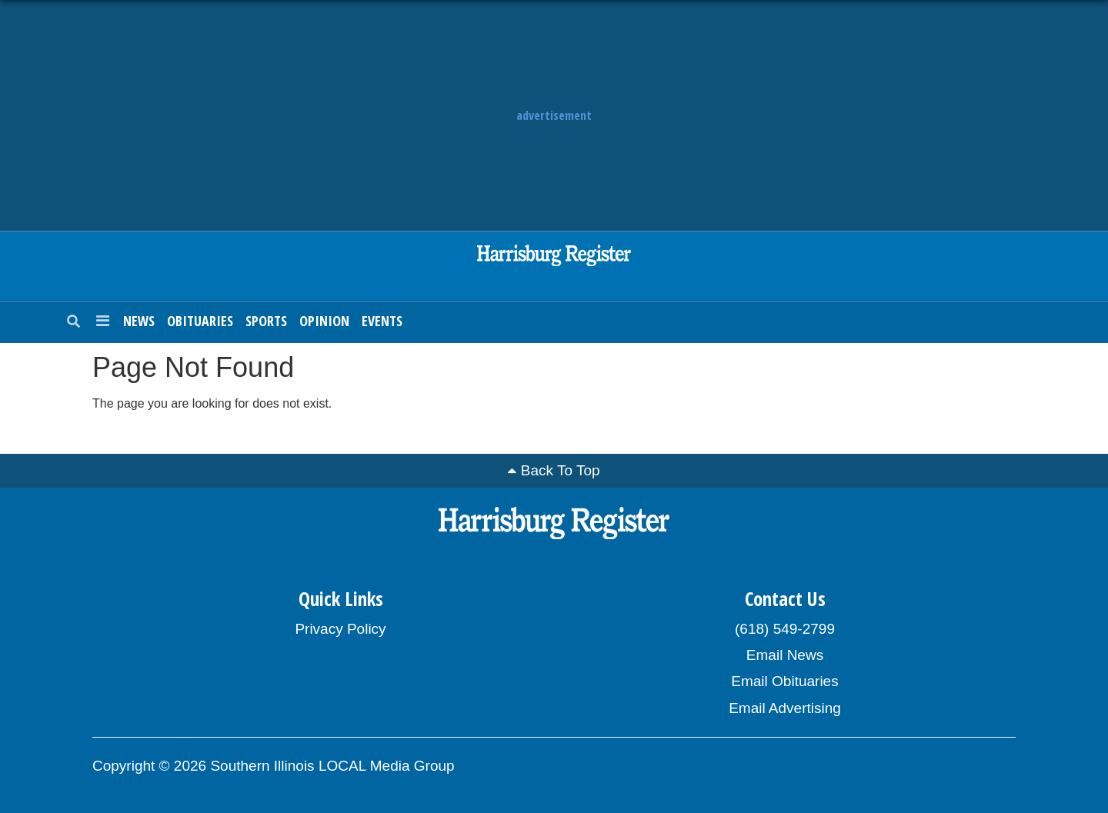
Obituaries (200, 321)
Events (382, 321)
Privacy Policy (340, 629)
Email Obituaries (784, 681)
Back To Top (560, 470)
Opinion (324, 321)
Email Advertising (785, 708)
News (139, 321)
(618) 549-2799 (785, 629)
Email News (784, 655)
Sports (266, 321)
